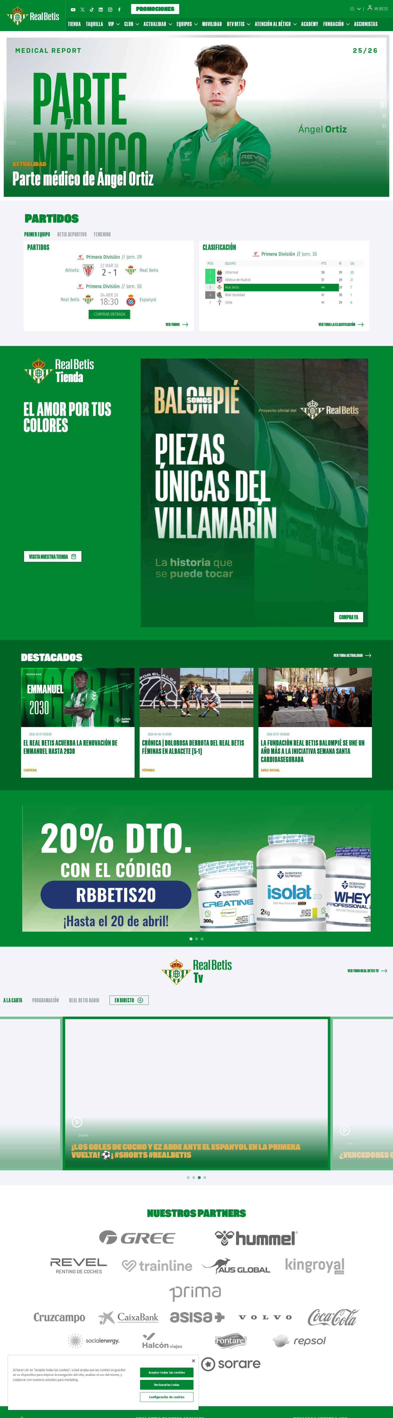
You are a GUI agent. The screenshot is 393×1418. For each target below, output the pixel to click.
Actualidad (158, 24)
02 (384, 111)
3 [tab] (203, 929)
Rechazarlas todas (166, 1385)
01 (384, 100)
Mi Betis (378, 9)
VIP (113, 24)
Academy (309, 24)
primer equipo (37, 225)
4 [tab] (205, 1168)
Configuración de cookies (166, 1397)
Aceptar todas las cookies (167, 1372)
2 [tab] (197, 929)
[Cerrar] (193, 1360)
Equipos (187, 24)
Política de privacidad (320, 1406)
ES (352, 9)
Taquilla (94, 24)
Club (131, 24)
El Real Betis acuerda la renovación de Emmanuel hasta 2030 (71, 737)
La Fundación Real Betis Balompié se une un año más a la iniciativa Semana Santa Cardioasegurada (313, 741)
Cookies (340, 1406)
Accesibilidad (357, 1406)
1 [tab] (191, 929)
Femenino (102, 225)
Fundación (336, 24)
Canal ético (375, 1406)
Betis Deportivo (72, 225)
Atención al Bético (275, 24)
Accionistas (366, 24)
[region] (103, 1382)
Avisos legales (294, 1406)
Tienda (74, 24)
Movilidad (212, 24)
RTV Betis (238, 24)
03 (384, 121)
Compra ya (348, 608)
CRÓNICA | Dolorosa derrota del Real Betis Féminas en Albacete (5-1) (193, 737)
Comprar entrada (109, 305)
